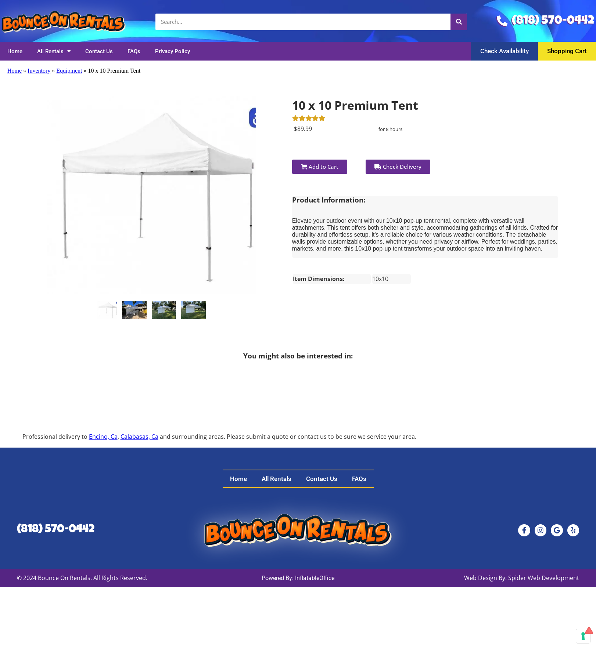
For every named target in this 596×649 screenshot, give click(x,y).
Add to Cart (319, 166)
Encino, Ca (103, 437)
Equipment (69, 71)
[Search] (458, 22)
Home (14, 51)
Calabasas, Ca (139, 437)
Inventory (39, 71)
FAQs (134, 51)
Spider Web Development (543, 578)
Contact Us (99, 51)
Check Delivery (397, 166)
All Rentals (54, 51)
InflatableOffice (314, 578)
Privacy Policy (172, 51)
